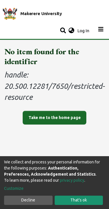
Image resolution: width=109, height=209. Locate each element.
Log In (83, 30)
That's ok (78, 200)
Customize (14, 188)
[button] (71, 31)
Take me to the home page (54, 117)
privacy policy (72, 180)
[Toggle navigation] (101, 31)
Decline (28, 200)
